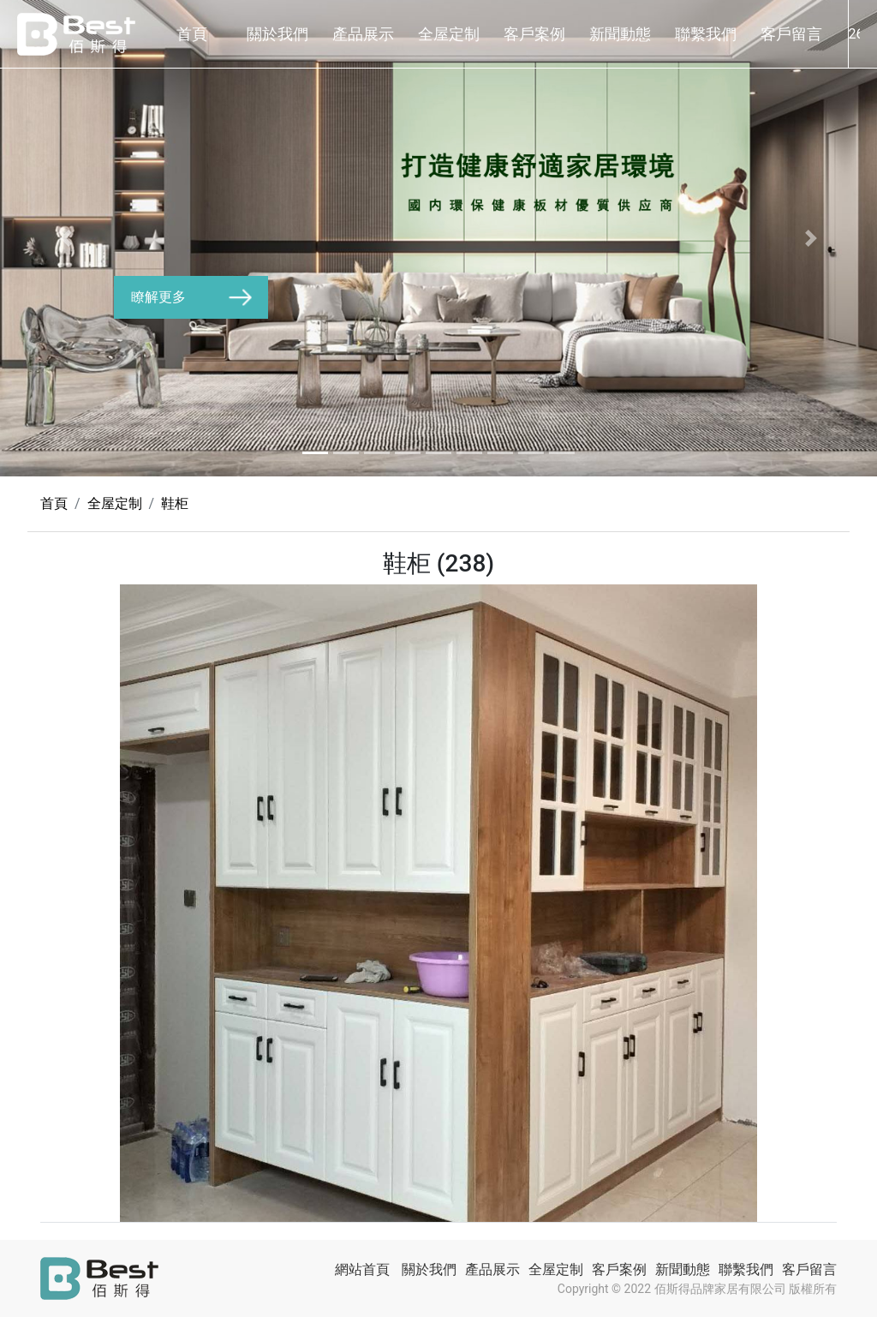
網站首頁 (362, 1269)
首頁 (191, 34)
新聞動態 (620, 34)
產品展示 (363, 34)
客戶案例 (534, 34)
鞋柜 (174, 503)
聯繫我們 (706, 34)
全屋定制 (449, 34)
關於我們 (277, 34)
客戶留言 (791, 34)
